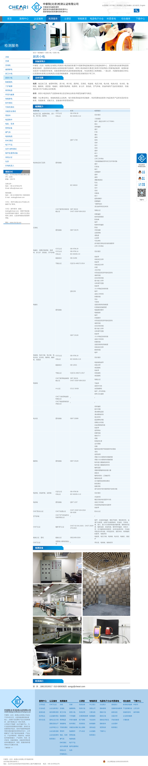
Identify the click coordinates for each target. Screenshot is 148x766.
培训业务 (82, 704)
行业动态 (42, 708)
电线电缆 (8, 136)
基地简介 (114, 704)
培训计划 (82, 708)
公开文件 (136, 708)
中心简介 (92, 704)
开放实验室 (115, 720)
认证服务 (38, 18)
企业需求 (114, 723)
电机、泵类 (9, 124)
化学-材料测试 (11, 149)
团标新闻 (103, 708)
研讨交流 (42, 720)
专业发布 (92, 720)
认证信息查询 (54, 735)
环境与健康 (9, 95)
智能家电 (8, 99)
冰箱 (7, 57)
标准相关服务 (127, 704)
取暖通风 (8, 82)
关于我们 (112, 5)
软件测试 (8, 103)
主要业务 (92, 712)
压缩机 (8, 65)
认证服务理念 (54, 716)
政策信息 (42, 712)
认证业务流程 (54, 731)
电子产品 (8, 145)
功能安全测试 (10, 111)
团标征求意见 (104, 720)
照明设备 (8, 128)
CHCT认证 (53, 704)
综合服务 (125, 18)
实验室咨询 (127, 712)
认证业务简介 (54, 708)
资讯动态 (92, 727)
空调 (7, 61)
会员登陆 (105, 5)
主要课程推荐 (83, 716)
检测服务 (53, 18)
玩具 (7, 161)
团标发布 (103, 723)
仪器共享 (114, 716)
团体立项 (103, 716)
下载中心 (140, 18)
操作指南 (136, 712)
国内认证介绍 (54, 720)
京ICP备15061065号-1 (11, 761)
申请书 (135, 704)
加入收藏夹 (128, 5)
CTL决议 (82, 731)
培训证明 (82, 712)
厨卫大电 (8, 74)
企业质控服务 (127, 716)
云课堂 (67, 18)
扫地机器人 (9, 166)
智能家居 (82, 18)
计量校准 (126, 720)
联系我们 (120, 5)
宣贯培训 (103, 727)
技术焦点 (42, 716)
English (142, 5)
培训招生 (82, 723)
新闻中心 (24, 18)
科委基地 (111, 18)
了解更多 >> (8, 748)
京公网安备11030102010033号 (117, 761)
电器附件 (8, 120)
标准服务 (92, 723)
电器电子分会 (97, 18)
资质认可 (92, 708)
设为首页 (136, 5)
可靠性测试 (9, 107)
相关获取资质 (54, 712)
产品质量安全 (127, 708)
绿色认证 (8, 157)
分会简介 (103, 704)
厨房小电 (48, 53)
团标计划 (103, 712)
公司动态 (42, 704)
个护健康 (8, 86)
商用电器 (8, 90)
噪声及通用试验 (11, 153)
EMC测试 (9, 140)
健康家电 (8, 69)
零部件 (8, 115)
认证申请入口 (54, 727)
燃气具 (8, 132)
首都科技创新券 (116, 708)
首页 (9, 18)
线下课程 (82, 720)
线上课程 (82, 727)
